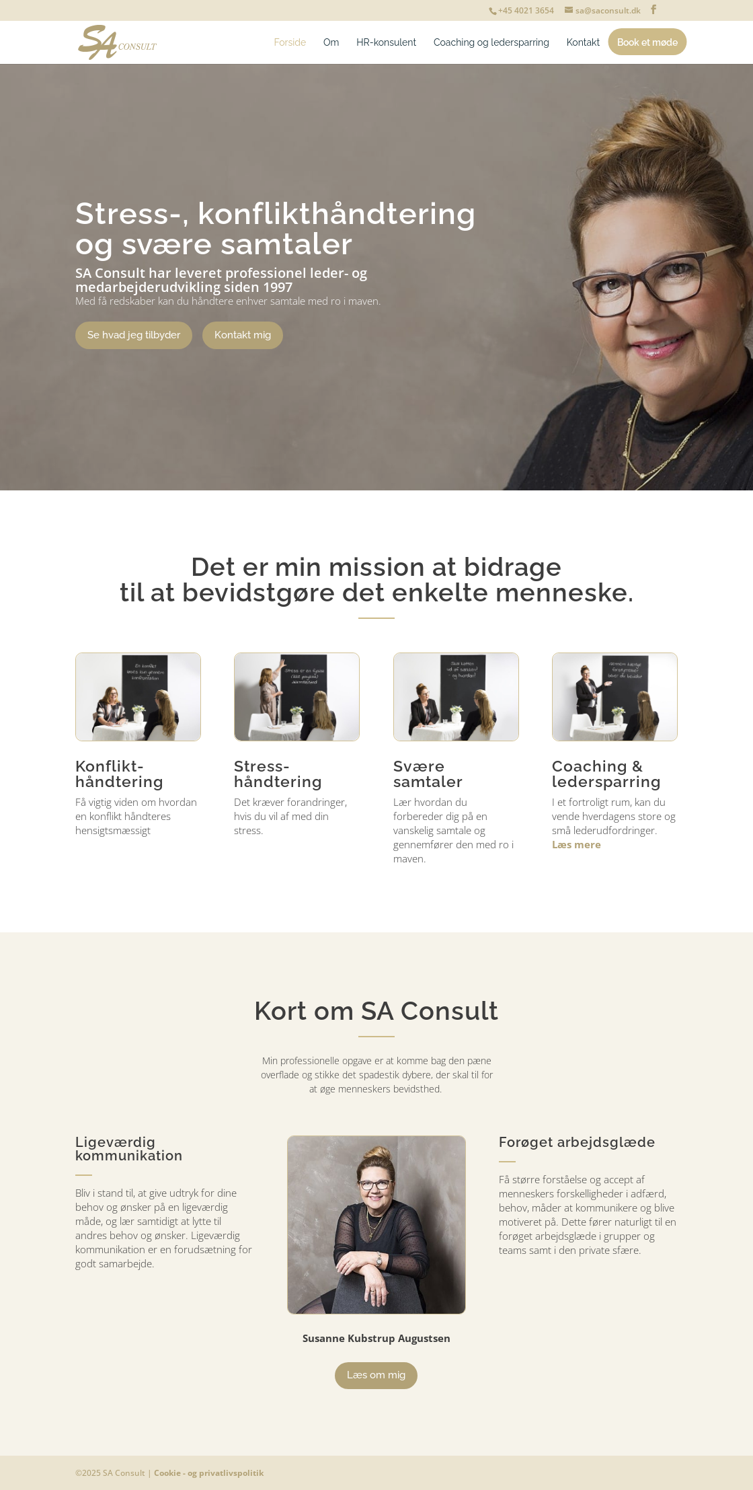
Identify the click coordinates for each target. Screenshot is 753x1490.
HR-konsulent (386, 43)
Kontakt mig (242, 335)
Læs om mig (376, 1375)
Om (331, 43)
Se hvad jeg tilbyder (133, 335)
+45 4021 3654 (526, 10)
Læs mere (576, 844)
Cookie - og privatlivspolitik (209, 1473)
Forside (290, 43)
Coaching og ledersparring (491, 43)
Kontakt (583, 43)
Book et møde (647, 43)
